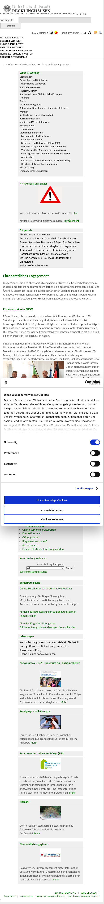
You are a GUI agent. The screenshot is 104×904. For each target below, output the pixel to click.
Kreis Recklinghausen (64, 250)
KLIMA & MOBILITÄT (11, 44)
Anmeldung (43, 234)
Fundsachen (26, 246)
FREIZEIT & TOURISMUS (13, 57)
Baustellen (47, 242)
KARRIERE (56, 13)
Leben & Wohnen (27, 64)
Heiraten (52, 642)
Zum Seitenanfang (65, 892)
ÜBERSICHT (69, 13)
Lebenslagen (26, 76)
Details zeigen (84, 488)
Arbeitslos (63, 646)
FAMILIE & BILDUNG (11, 47)
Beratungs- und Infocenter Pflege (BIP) (40, 143)
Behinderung (48, 646)
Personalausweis (59, 254)
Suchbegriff (6, 20)
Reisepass (48, 257)
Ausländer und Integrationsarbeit (36, 115)
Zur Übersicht (71, 220)
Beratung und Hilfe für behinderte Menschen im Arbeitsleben (45, 155)
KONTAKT (20, 13)
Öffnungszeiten (30, 537)
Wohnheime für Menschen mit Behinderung (43, 149)
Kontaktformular (31, 533)
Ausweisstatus (30, 545)
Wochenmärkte (27, 125)
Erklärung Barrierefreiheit (83, 896)
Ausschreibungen (67, 238)
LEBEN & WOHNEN (10, 41)
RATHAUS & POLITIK (11, 37)
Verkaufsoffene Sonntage (34, 265)
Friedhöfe (24, 97)
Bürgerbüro (60, 242)
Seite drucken (89, 892)
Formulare (74, 242)
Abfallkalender (28, 234)
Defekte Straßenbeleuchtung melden (43, 549)
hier (75, 213)
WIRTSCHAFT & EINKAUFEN (16, 50)
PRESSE (44, 13)
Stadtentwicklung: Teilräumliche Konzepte (41, 94)
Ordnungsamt (41, 254)
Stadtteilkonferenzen (30, 87)
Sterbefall (73, 642)
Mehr (63, 702)
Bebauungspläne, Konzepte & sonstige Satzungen (44, 108)
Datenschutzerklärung (51, 896)
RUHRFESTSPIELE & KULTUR (16, 53)
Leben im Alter (27, 129)
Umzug (23, 646)
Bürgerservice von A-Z (34, 541)
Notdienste (26, 254)
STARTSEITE (6, 13)
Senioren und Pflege (31, 650)
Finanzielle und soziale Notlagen (38, 654)
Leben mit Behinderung (31, 132)
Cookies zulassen (52, 519)
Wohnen (24, 111)
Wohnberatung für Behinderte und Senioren (43, 146)
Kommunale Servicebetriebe (35, 250)
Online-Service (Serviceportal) (39, 529)
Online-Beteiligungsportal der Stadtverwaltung (46, 588)
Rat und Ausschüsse (31, 257)
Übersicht (9, 896)
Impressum (26, 896)
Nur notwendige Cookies (52, 500)
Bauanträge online (30, 242)
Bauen (23, 101)
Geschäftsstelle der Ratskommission (39, 163)
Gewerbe (34, 646)
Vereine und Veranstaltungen (34, 122)
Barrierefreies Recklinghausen (36, 136)
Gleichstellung (27, 167)
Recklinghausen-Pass (30, 118)
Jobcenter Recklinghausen (48, 246)
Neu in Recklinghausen (32, 642)
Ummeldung (26, 261)
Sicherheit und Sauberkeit (33, 83)
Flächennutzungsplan (30, 104)
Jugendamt (70, 246)
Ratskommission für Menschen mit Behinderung (45, 160)
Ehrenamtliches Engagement (55, 64)
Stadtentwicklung (28, 90)
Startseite (8, 64)
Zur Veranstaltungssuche (33, 571)
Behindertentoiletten (31, 139)
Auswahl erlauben (52, 510)
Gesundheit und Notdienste (33, 80)
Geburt (62, 642)
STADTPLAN (32, 13)
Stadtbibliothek (63, 257)
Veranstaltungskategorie (50, 564)
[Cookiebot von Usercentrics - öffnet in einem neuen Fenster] (85, 382)
